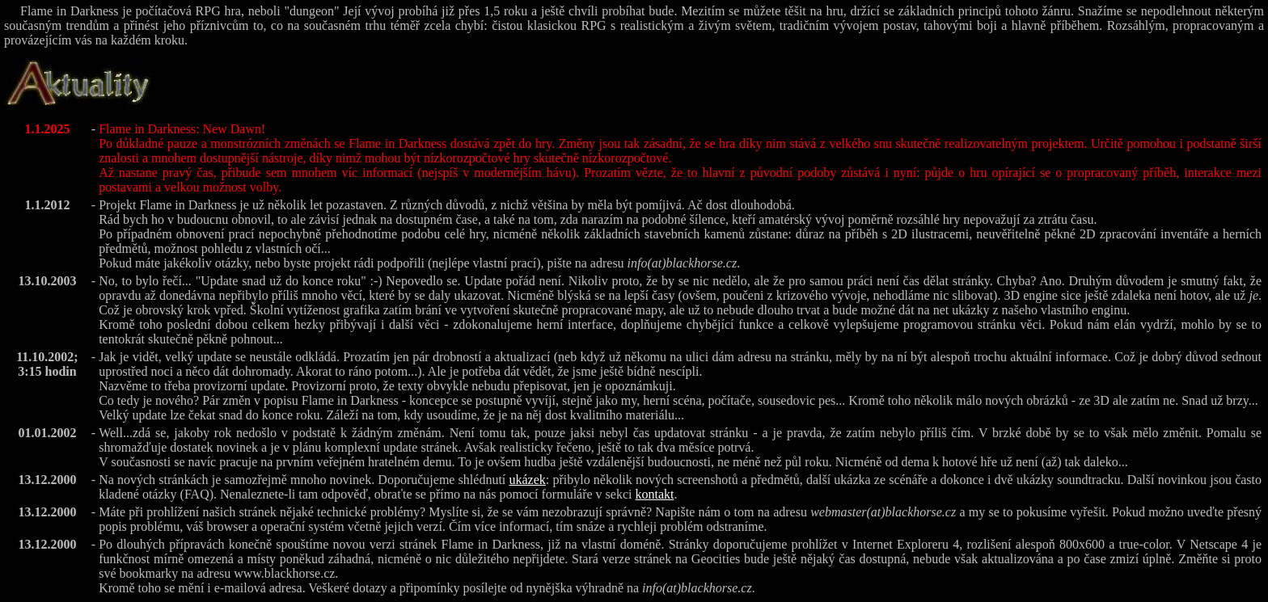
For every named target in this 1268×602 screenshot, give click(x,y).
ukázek (527, 479)
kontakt (654, 494)
